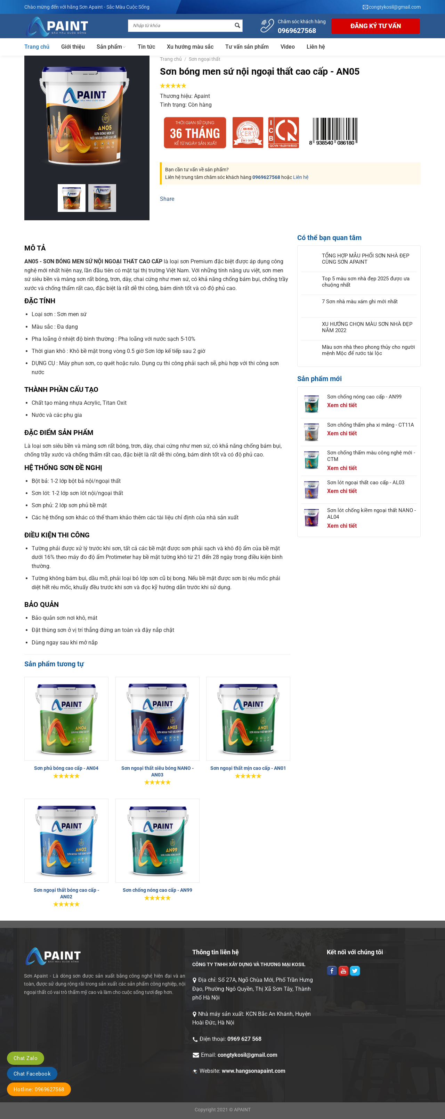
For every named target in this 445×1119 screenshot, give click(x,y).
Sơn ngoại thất (204, 59)
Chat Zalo (26, 1058)
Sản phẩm (111, 46)
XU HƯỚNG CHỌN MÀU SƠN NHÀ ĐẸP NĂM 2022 (367, 327)
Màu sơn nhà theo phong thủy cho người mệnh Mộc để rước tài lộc (368, 350)
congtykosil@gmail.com (247, 1055)
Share (167, 199)
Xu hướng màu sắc (190, 46)
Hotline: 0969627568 (39, 1089)
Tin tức (146, 46)
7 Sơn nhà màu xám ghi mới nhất (360, 301)
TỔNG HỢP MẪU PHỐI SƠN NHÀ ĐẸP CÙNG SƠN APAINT (365, 259)
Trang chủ (36, 46)
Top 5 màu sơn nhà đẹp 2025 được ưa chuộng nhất (366, 281)
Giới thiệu (73, 46)
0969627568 (266, 177)
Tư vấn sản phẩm (247, 46)
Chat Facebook (32, 1074)
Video (288, 46)
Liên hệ (316, 46)
